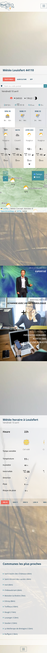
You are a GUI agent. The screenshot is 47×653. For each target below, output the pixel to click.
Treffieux (10, 606)
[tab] (5, 502)
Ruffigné (10, 634)
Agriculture (21, 79)
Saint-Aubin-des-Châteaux (17, 573)
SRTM (19, 211)
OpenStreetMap (7, 211)
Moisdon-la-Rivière (14, 595)
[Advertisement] (23, 38)
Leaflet (4, 208)
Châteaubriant (12, 590)
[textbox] (25, 86)
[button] (12, 182)
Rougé (9, 612)
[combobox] (25, 86)
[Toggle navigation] (44, 6)
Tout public (9, 79)
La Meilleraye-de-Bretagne (18, 628)
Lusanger (10, 617)
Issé (8, 585)
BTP (31, 79)
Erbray (9, 601)
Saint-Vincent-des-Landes (17, 579)
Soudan (10, 623)
